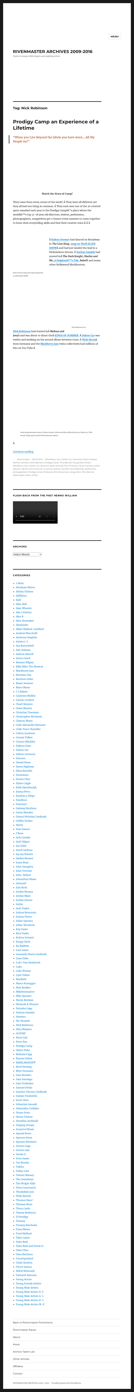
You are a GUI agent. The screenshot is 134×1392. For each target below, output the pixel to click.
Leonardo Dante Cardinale (31, 954)
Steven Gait (23, 1150)
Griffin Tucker (24, 820)
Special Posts (23, 1133)
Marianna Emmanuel (31, 469)
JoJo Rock (21, 887)
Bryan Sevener (24, 683)
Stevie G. (21, 1154)
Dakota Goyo (23, 745)
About (16, 1337)
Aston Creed (23, 658)
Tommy (20, 1220)
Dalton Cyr (67, 459)
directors (44, 465)
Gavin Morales (24, 812)
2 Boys (20, 583)
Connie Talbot (24, 737)
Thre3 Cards (23, 1208)
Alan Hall (21, 604)
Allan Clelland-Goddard (30, 629)
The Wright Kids (25, 1183)
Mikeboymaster (25, 991)
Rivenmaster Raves (24, 1329)
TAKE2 (20, 1166)
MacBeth (21, 979)
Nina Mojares (24, 1029)
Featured (77, 459)
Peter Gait (22, 1037)
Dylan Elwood (56, 465)
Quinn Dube (23, 1050)
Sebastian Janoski (26, 1104)
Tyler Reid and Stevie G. (30, 1245)
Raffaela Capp (24, 1054)
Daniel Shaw (23, 762)
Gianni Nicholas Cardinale (31, 816)
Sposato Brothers (26, 1141)
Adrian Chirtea (24, 591)
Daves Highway (25, 766)
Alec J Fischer (24, 612)
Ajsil (18, 599)
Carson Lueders (25, 699)
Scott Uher (22, 1100)
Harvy (19, 824)
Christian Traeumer (27, 712)
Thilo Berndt (66, 462)
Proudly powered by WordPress (66, 1383)
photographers (20, 472)
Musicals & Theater (27, 1004)
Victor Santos (24, 1266)
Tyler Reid (22, 1241)
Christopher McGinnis (29, 716)
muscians (48, 469)
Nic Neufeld (23, 1020)
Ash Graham (23, 649)
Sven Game (22, 1158)
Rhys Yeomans (24, 1070)
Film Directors (71, 465)
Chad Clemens (24, 704)
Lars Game (22, 949)
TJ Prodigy (22, 1216)
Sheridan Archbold (27, 1120)
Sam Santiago (24, 1079)
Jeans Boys (22, 862)
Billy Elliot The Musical (29, 666)
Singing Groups (25, 1125)
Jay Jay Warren (24, 854)
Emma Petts (23, 791)
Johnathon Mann (26, 879)
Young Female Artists (28, 1283)
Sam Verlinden (24, 1083)
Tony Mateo (23, 1229)
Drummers (22, 774)
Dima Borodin (24, 770)
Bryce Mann (23, 687)
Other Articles (21, 1359)
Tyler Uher (22, 1250)
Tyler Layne (23, 1237)
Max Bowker (23, 987)
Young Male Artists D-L (30, 1300)
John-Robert (23, 874)
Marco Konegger (26, 983)
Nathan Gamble (21, 462)
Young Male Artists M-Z (30, 1304)
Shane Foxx (23, 1112)
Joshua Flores (24, 916)
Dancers (20, 758)
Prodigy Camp (52, 462)
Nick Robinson (37, 462)
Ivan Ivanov (23, 829)
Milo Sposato (23, 995)
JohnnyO (21, 883)
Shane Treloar (24, 1116)
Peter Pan (21, 1041)
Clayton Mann (24, 720)
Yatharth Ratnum (26, 1275)
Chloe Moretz (24, 708)
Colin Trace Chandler (28, 729)
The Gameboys (25, 1179)
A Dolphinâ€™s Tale (66, 260)
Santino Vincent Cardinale (31, 1091)
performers (90, 469)
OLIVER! (21, 1033)
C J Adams (22, 691)
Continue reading (23, 451)
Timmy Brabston (26, 1212)
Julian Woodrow (25, 924)
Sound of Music (25, 1129)
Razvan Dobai (24, 1058)
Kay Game (22, 929)
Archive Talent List (24, 1351)
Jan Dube (21, 845)
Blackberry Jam (53, 459)
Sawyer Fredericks (26, 1095)
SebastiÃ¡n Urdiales (27, 1108)
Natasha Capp (24, 1008)
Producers (48, 472)
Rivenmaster (23, 459)
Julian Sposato (24, 920)
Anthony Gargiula (26, 637)
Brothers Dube (24, 679)
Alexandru (22, 624)
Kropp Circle (23, 941)
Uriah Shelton (24, 1262)
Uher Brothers (24, 1254)
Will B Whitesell (25, 1270)
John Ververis (24, 870)
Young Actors (24, 1279)
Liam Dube (22, 958)
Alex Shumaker (25, 620)
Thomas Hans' (24, 1200)
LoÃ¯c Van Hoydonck (28, 962)
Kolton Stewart (90, 459)
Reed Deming (24, 1066)
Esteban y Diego (25, 795)
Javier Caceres (86, 465)
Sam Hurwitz (23, 1075)
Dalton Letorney (25, 754)
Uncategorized (24, 1258)
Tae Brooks (22, 1162)
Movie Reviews (24, 1000)
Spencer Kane (24, 1137)
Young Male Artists (81, 462)
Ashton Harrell (24, 654)
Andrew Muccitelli (26, 633)
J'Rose (19, 833)
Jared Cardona (24, 849)
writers (34, 475)
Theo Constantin (26, 1187)
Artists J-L (22, 641)
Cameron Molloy (25, 695)
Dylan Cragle (23, 783)
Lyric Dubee (23, 975)
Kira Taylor (22, 933)
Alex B (19, 616)
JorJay (19, 904)
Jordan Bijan (23, 895)
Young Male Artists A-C (30, 1291)
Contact (18, 1373)
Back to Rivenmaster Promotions (33, 1322)
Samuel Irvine (24, 1087)
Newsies (21, 1016)
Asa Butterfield (25, 645)
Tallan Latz (22, 1170)
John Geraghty (24, 866)
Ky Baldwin (22, 945)
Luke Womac (23, 970)
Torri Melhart (24, 1233)
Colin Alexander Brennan (31, 724)
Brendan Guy (23, 674)
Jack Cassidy (23, 837)
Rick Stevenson (61, 472)
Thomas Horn (24, 1204)
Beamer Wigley (25, 662)
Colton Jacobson (25, 733)
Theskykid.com (25, 1191)
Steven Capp (23, 1145)
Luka (19, 966)
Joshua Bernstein (26, 912)
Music (16, 1344)
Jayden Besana (24, 858)
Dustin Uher (23, 779)
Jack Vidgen (23, 841)
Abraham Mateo (25, 587)
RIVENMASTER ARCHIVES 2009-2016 (52, 51)
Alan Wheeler (24, 608)
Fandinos (21, 799)
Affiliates (21, 595)
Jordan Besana (24, 891)
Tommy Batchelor (26, 1225)
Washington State (21, 475)
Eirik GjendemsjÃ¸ (26, 787)
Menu (115, 36)
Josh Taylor (22, 908)
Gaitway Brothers (26, 808)
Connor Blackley (25, 741)
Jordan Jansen (24, 899)
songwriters (75, 472)
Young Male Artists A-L (30, 1295)
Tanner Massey (25, 1175)
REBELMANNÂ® (26, 1062)
